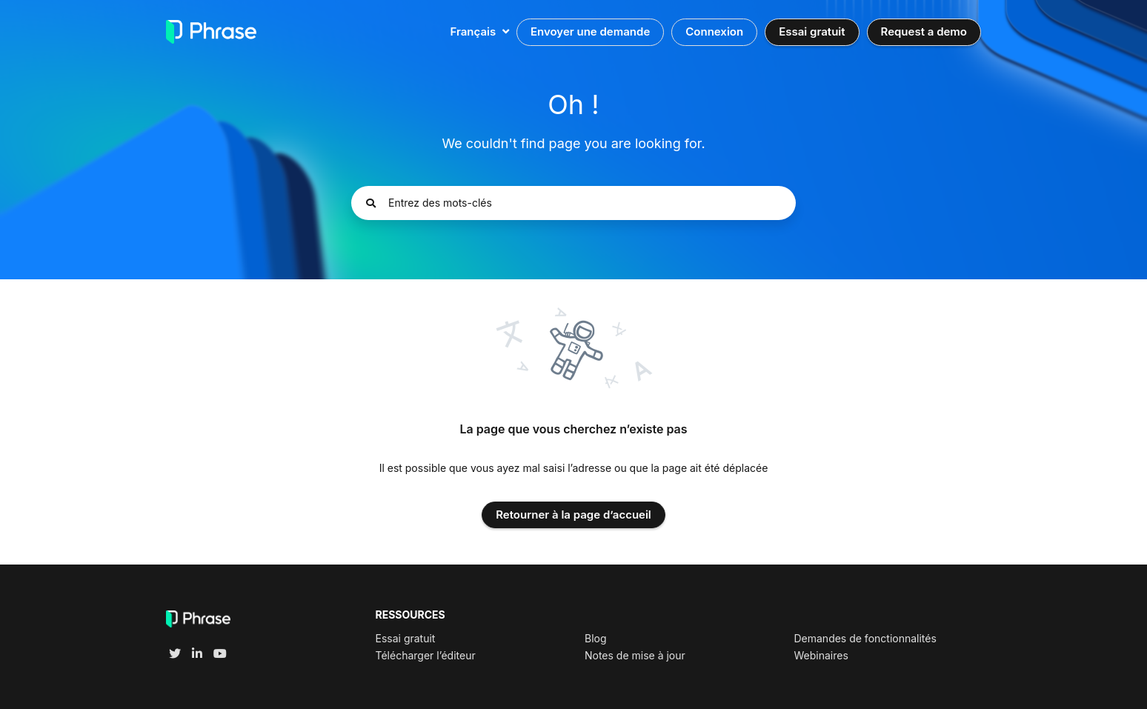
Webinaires (821, 655)
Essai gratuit (812, 31)
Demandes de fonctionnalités (865, 638)
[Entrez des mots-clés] (573, 203)
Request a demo (924, 31)
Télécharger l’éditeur (426, 655)
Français (474, 31)
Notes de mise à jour (635, 655)
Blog (596, 638)
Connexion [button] (714, 31)
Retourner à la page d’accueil (573, 514)
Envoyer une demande (590, 31)
